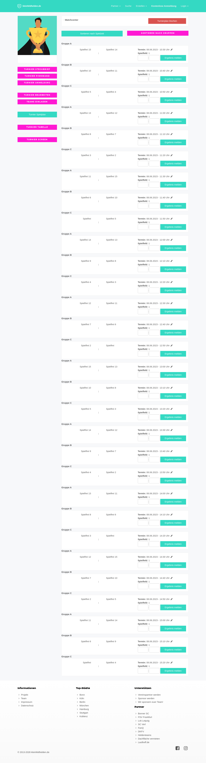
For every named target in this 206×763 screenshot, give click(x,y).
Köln (80, 698)
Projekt (23, 694)
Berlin (80, 702)
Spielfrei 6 (86, 197)
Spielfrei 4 (111, 92)
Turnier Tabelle (37, 127)
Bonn (80, 694)
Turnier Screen (37, 139)
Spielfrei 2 (111, 155)
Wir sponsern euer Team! (148, 702)
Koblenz (82, 716)
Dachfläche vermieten (147, 738)
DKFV (139, 731)
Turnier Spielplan (37, 114)
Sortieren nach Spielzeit (92, 33)
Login (184, 6)
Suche (128, 6)
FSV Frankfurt (143, 717)
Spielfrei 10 (85, 70)
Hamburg (82, 709)
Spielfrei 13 (85, 113)
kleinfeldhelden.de (29, 6)
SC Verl (140, 724)
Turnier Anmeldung (37, 83)
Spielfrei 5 (86, 92)
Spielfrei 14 (111, 49)
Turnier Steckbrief (37, 69)
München (82, 705)
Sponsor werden (144, 698)
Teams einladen (37, 102)
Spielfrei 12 (111, 113)
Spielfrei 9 (86, 261)
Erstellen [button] (141, 6)
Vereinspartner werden (147, 694)
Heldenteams (142, 735)
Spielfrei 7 (111, 134)
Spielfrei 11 (111, 70)
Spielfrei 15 (85, 49)
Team (22, 698)
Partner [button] (116, 6)
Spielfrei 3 (86, 155)
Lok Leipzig (141, 720)
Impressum (25, 702)
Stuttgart (82, 712)
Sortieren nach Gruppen (158, 33)
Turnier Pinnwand (37, 76)
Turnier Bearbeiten (37, 95)
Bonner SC (141, 713)
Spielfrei (87, 218)
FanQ (139, 728)
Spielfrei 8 (86, 134)
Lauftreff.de (141, 742)
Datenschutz (26, 705)
